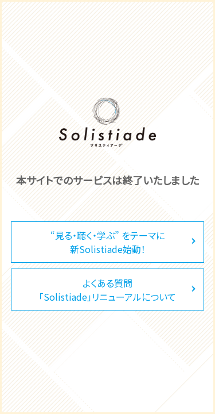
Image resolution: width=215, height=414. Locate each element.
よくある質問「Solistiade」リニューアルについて (107, 290)
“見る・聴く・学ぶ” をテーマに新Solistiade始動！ (107, 242)
